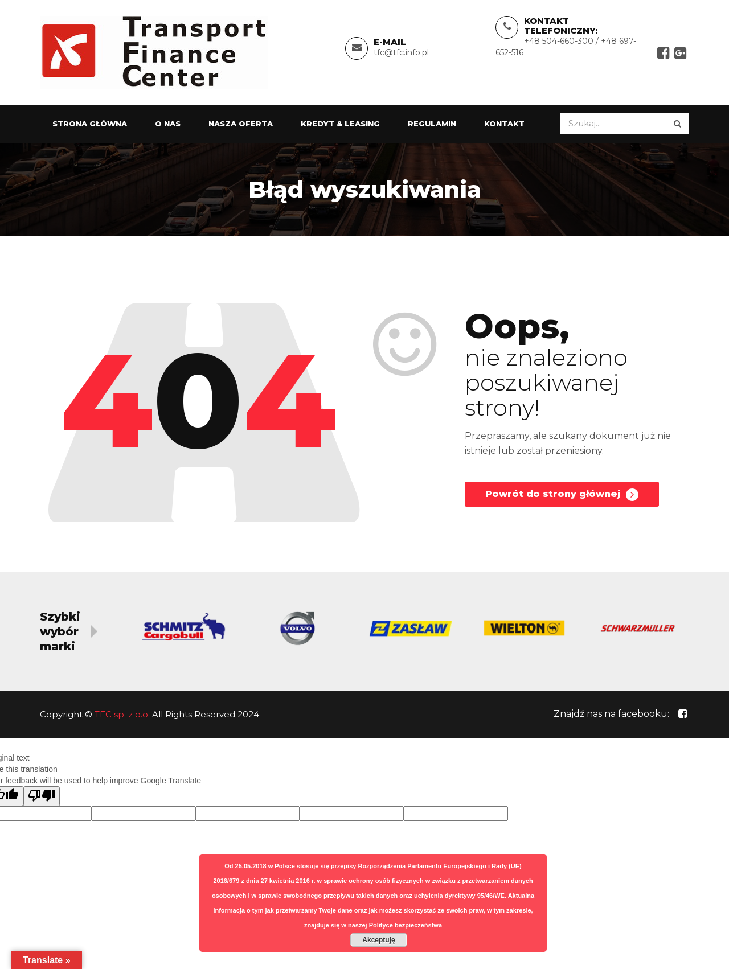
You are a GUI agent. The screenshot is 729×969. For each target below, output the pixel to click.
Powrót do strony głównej (561, 499)
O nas (168, 125)
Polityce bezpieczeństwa (405, 925)
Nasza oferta (240, 125)
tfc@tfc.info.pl (401, 53)
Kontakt (504, 125)
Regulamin (432, 125)
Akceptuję (378, 940)
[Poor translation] (41, 798)
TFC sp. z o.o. (122, 716)
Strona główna (89, 125)
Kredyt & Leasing (340, 125)
